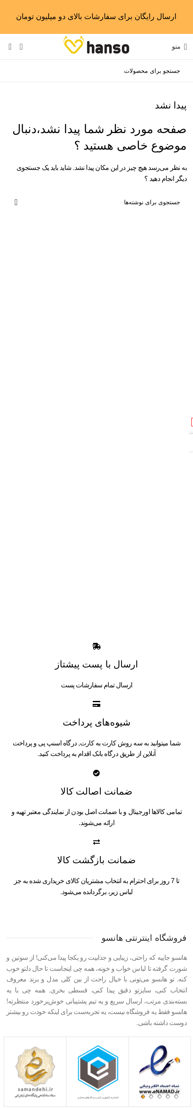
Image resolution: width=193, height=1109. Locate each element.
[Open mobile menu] (179, 46)
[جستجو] (96, 71)
